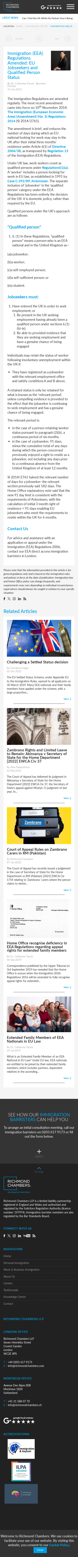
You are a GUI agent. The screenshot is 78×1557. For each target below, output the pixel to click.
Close (40, 1550)
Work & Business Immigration (22, 1269)
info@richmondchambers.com (24, 1366)
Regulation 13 (57, 150)
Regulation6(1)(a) (55, 167)
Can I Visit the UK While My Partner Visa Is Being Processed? (48, 18)
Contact (8, 1304)
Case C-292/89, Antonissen (27, 180)
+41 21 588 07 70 (17, 1401)
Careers (8, 1283)
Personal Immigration (16, 1263)
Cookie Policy (59, 1545)
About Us (9, 1276)
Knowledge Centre (37, 26)
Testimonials (11, 1290)
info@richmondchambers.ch (23, 1405)
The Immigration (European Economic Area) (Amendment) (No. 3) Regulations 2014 (36, 116)
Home (19, 26)
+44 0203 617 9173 (18, 1362)
